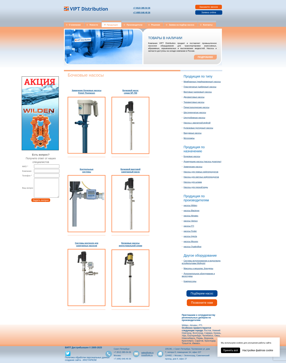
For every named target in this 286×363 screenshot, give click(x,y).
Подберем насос (202, 293)
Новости (93, 25)
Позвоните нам (202, 302)
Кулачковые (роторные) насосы (198, 128)
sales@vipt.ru (147, 352)
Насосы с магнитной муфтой (197, 123)
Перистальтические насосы (196, 107)
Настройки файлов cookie (257, 350)
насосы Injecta (190, 236)
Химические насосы (193, 167)
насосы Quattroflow (192, 246)
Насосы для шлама (193, 182)
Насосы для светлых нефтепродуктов (201, 177)
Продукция (112, 25)
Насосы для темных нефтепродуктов (201, 172)
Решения (155, 25)
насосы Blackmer (191, 210)
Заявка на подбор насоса (181, 25)
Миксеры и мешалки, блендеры (198, 268)
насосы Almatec (191, 216)
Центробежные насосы (194, 117)
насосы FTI (189, 226)
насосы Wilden (190, 205)
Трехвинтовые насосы (194, 102)
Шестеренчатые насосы (195, 112)
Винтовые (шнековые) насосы (198, 92)
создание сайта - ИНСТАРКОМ (81, 360)
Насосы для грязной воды (196, 187)
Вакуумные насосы (192, 133)
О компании (75, 25)
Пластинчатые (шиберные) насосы (200, 87)
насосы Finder (190, 231)
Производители (134, 25)
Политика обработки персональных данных (87, 357)
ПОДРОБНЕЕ (205, 57)
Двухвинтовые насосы (194, 97)
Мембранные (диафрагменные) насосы (202, 81)
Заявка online (208, 12)
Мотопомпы (189, 138)
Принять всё (230, 350)
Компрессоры (190, 281)
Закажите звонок (208, 7)
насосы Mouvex (191, 241)
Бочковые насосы (192, 156)
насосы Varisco (190, 221)
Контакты (208, 25)
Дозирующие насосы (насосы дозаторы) (202, 161)
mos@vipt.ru (147, 355)
